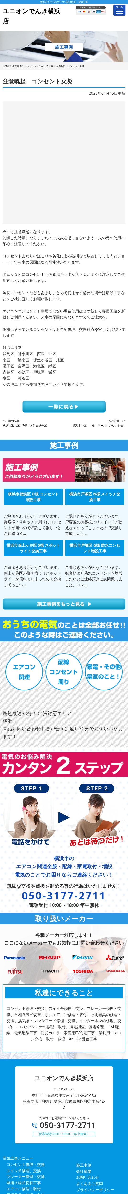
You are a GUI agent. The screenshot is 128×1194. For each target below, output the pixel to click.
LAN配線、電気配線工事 (27, 1123)
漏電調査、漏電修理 (23, 1117)
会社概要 (83, 1069)
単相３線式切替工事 (23, 1080)
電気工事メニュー (18, 1056)
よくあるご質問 (89, 1081)
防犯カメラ (16, 1129)
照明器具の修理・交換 (25, 1092)
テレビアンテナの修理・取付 (31, 1111)
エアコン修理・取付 (23, 1086)
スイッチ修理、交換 (23, 1068)
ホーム (82, 1093)
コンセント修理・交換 (25, 1062)
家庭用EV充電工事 (21, 1135)
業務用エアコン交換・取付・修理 (35, 1141)
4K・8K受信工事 (20, 1147)
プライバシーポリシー (95, 1087)
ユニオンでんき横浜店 (57, 1169)
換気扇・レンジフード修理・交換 (35, 1098)
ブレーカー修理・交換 (25, 1074)
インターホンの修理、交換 (29, 1104)
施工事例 (83, 1062)
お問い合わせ (87, 1075)
